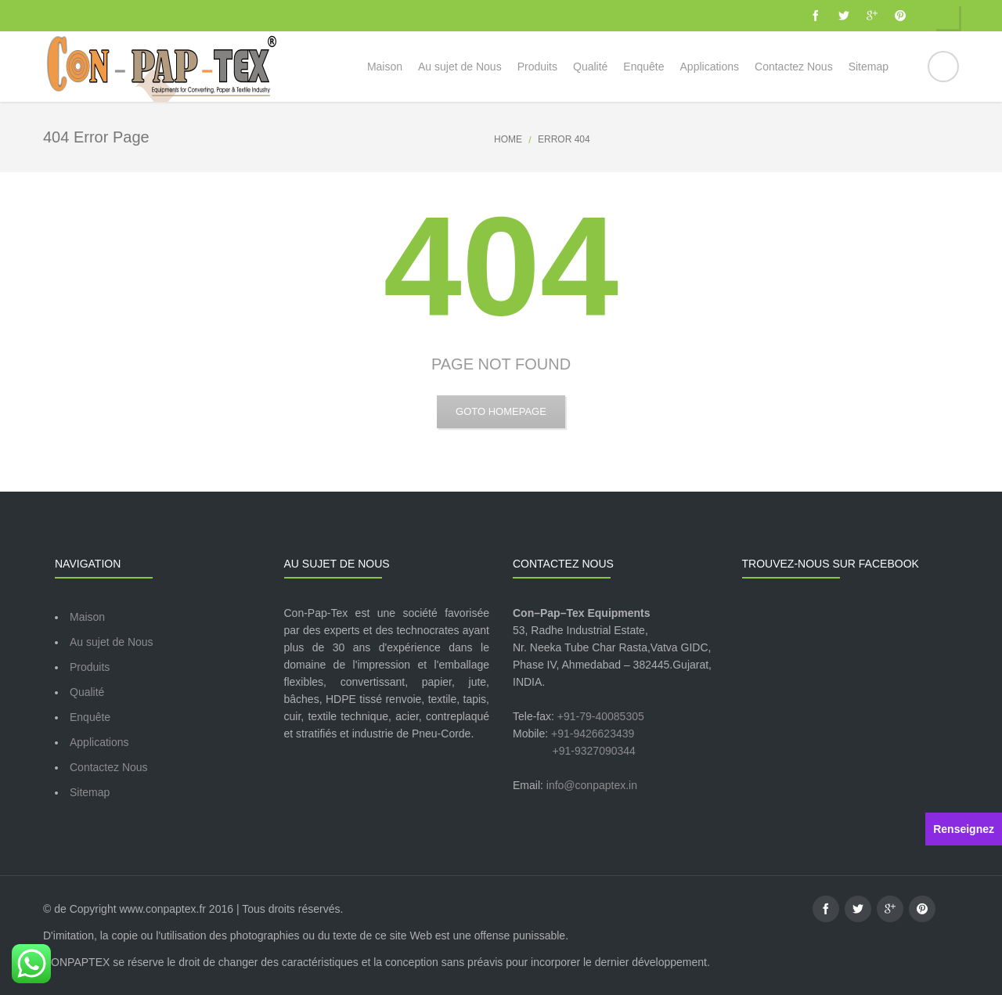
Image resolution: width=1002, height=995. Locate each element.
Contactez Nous (109, 767)
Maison (87, 617)
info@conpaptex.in (591, 785)
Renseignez (963, 829)
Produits (90, 667)
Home (508, 139)
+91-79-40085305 (600, 716)
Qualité (87, 692)
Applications (99, 742)
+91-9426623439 (592, 733)
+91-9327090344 (594, 750)
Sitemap (90, 792)
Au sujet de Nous (111, 642)
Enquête (90, 717)
